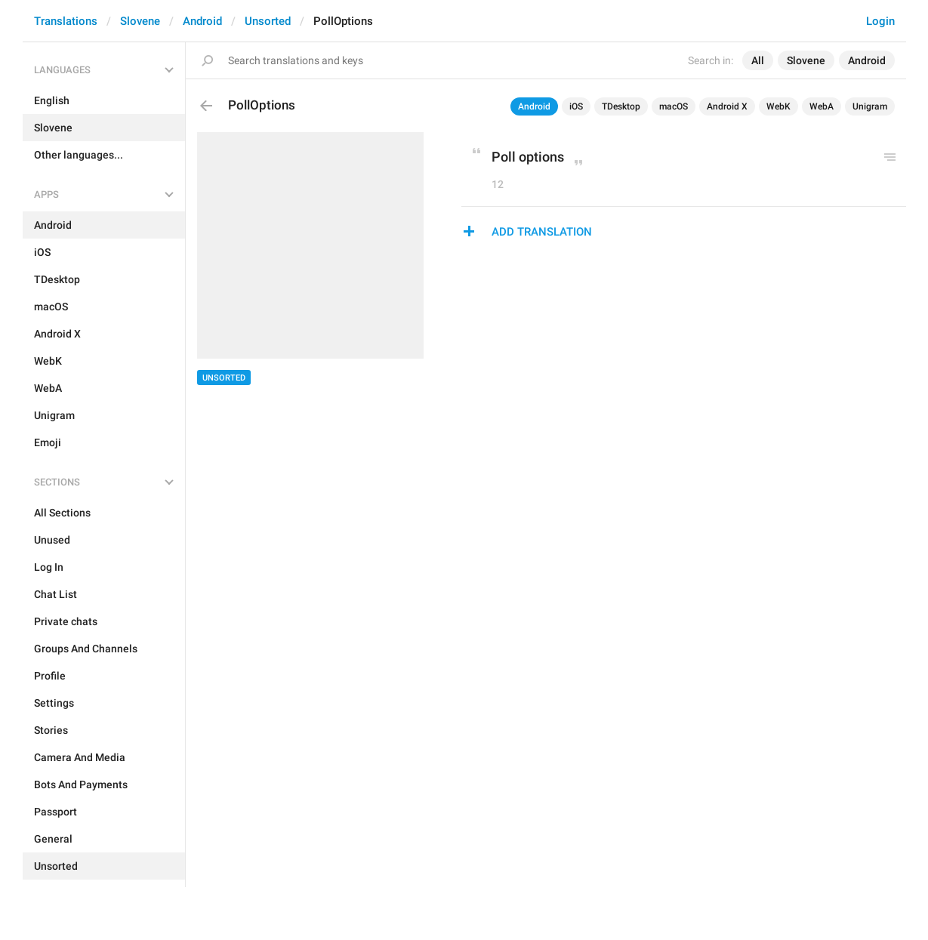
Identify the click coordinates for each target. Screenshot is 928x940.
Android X (727, 106)
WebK (778, 106)
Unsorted (268, 21)
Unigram (869, 106)
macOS (673, 106)
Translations (65, 21)
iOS (576, 106)
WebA (821, 106)
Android (202, 21)
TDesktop (621, 106)
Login (880, 21)
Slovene (140, 21)
